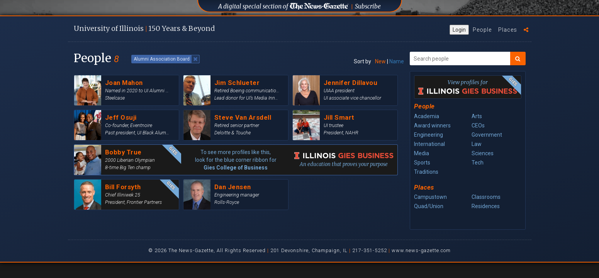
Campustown (430, 197)
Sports (422, 162)
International (429, 144)
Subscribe (368, 6)
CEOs (478, 125)
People (482, 30)
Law (477, 144)
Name (396, 61)
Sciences (483, 153)
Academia (426, 116)
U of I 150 (144, 28)
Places (507, 30)
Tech (478, 162)
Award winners (432, 125)
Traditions (426, 172)
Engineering (428, 135)
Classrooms (486, 197)
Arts (477, 116)
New (380, 61)
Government (487, 135)
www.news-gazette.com (421, 250)
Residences (486, 206)
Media (421, 153)
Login (459, 30)
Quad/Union (428, 206)
